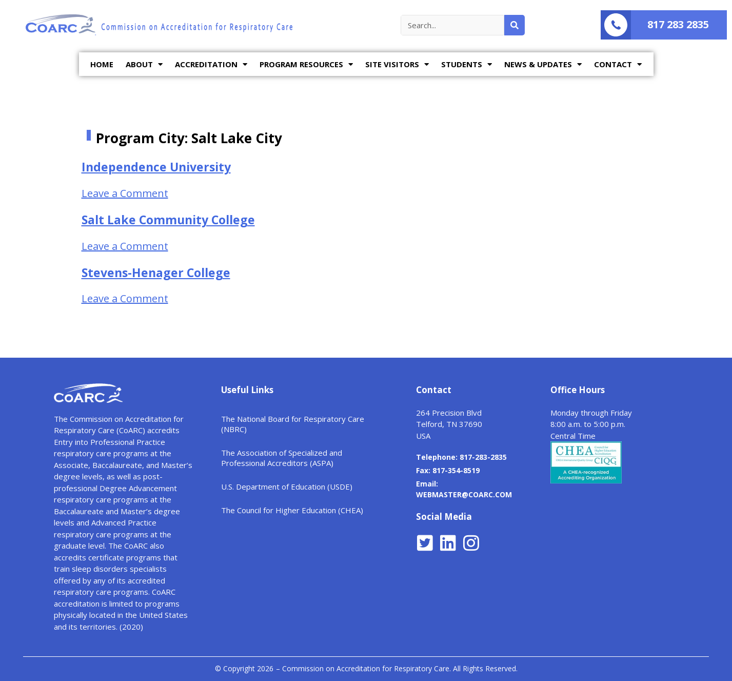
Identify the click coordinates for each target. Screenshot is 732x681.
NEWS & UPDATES (543, 64)
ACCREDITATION (211, 64)
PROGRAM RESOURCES (306, 64)
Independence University (156, 167)
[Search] (514, 25)
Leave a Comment (125, 193)
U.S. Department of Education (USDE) (286, 486)
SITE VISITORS (397, 64)
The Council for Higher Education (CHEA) (292, 510)
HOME (101, 64)
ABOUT (144, 64)
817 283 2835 (678, 24)
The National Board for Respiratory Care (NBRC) (292, 424)
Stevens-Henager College (156, 272)
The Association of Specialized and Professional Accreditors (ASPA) (281, 457)
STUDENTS (466, 64)
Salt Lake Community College (168, 219)
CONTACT (618, 64)
